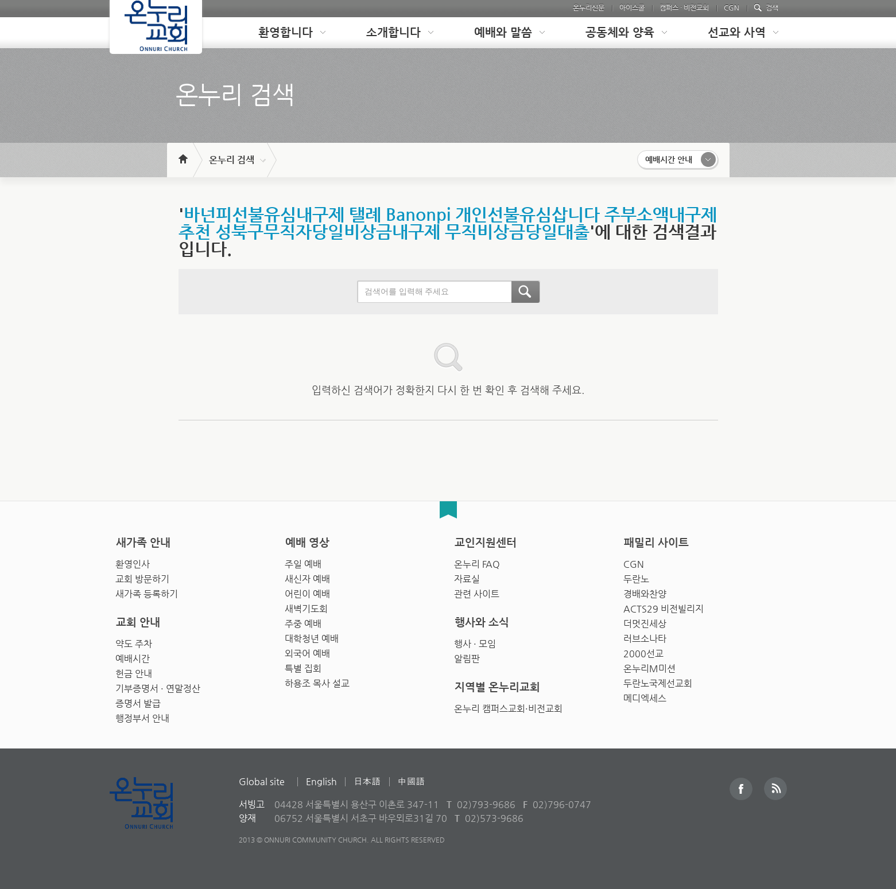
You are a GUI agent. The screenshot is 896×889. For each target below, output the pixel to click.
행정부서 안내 (142, 715)
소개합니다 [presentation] (393, 32)
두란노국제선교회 (657, 680)
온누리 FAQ (477, 561)
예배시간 (132, 655)
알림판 (467, 655)
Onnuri (154, 815)
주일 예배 (303, 561)
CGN (731, 7)
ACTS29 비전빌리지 (663, 606)
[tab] (283, 32)
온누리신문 (588, 7)
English (321, 781)
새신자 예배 (307, 576)
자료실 (467, 576)
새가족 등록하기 (146, 591)
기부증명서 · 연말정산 (157, 685)
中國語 (411, 781)
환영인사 (132, 561)
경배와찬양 (644, 591)
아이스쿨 (632, 7)
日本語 (367, 781)
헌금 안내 (133, 670)
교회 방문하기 (142, 576)
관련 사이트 (476, 591)
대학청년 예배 (312, 635)
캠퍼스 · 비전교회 (684, 7)
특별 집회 (303, 665)
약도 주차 (133, 640)
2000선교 (643, 650)
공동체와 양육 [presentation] (619, 32)
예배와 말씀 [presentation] (503, 32)
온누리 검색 (231, 159)
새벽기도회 (306, 606)
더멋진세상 (644, 620)
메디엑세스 (644, 695)
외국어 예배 (307, 650)
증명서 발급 (138, 700)
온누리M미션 (649, 665)
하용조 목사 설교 (317, 680)
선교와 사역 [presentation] (737, 32)
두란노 (636, 576)
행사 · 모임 (475, 640)
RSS (775, 788)
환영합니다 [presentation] (285, 32)
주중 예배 (303, 620)
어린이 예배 (307, 591)
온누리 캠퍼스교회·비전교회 (508, 705)
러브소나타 (644, 635)
